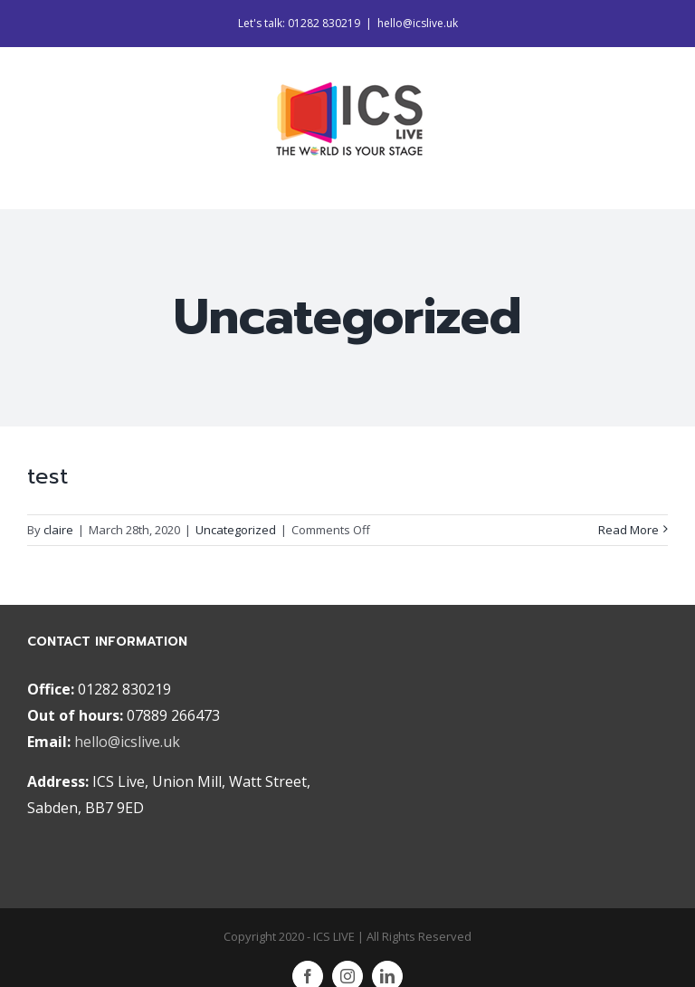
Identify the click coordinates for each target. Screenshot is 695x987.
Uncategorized (235, 530)
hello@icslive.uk (417, 23)
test (47, 476)
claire (58, 530)
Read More (628, 530)
